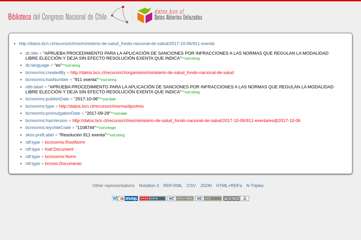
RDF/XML (172, 185)
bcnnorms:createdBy (45, 72)
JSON (206, 185)
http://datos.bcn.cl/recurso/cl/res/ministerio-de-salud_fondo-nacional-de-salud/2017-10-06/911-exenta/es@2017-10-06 (186, 120)
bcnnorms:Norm (60, 156)
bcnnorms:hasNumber (46, 79)
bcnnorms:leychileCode (48, 127)
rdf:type (32, 142)
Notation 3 (149, 185)
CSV (191, 185)
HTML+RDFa (229, 185)
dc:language (37, 65)
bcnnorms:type (39, 106)
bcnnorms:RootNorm (65, 142)
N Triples (255, 185)
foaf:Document (59, 149)
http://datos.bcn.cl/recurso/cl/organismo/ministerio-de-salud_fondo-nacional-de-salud (152, 72)
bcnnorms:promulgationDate (52, 113)
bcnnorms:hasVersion (46, 120)
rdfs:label (34, 86)
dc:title (31, 53)
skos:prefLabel (39, 134)
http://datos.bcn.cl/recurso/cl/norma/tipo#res (101, 106)
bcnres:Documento (63, 163)
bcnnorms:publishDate (47, 98)
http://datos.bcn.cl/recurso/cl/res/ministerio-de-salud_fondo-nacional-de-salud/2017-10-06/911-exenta (116, 43)
